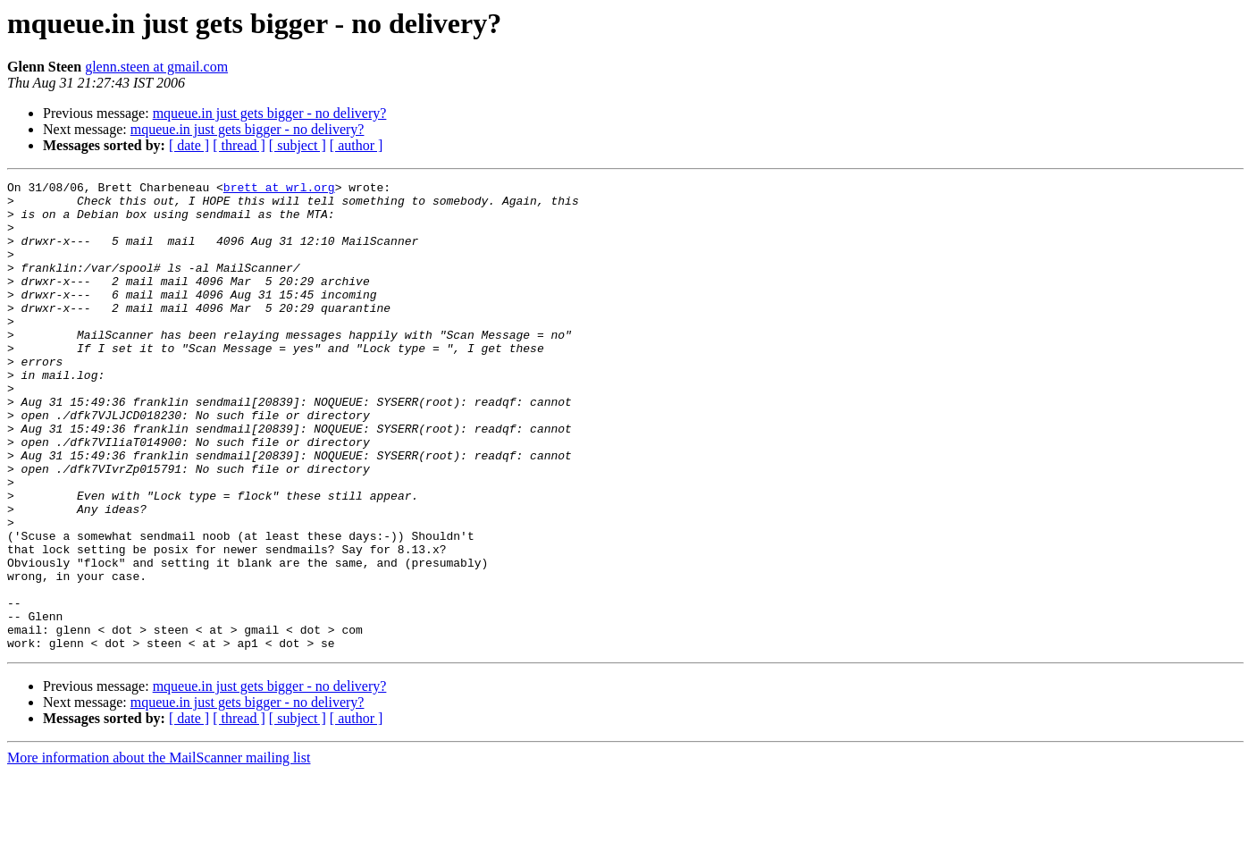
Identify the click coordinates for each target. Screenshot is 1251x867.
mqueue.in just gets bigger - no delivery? (270, 113)
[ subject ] (297, 145)
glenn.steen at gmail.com (156, 66)
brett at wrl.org (279, 189)
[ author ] (356, 145)
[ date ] (189, 145)
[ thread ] (239, 145)
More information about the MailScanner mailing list (158, 851)
